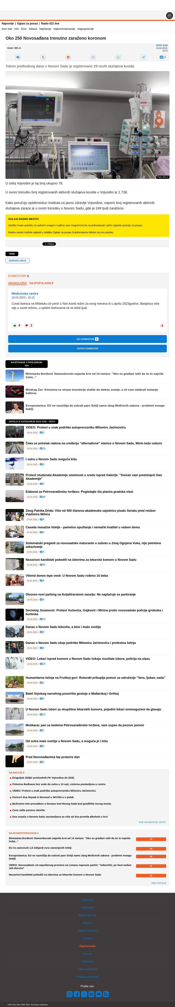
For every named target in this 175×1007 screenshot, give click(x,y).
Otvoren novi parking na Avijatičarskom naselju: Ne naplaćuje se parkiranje (81, 594)
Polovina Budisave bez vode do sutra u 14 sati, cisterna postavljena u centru (58, 784)
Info (16, 28)
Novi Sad (7, 28)
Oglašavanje (87, 946)
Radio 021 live (50, 23)
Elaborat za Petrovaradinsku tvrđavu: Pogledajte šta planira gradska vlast (79, 491)
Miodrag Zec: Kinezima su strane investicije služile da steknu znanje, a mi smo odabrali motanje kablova (92, 391)
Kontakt (87, 953)
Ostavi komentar (87, 348)
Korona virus (17, 260)
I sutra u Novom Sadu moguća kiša (51, 459)
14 (42, 619)
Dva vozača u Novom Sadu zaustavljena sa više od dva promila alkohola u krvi (60, 816)
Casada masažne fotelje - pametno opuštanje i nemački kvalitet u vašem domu (83, 527)
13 (42, 714)
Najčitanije (45, 28)
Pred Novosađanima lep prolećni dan (53, 757)
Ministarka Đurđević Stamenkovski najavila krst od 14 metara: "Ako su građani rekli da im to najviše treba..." (94, 375)
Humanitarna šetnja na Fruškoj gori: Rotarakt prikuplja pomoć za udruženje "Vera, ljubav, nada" (95, 677)
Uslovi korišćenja (87, 969)
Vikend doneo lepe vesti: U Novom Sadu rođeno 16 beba (67, 575)
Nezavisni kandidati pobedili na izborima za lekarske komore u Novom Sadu (81, 559)
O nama (87, 938)
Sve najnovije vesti (152, 822)
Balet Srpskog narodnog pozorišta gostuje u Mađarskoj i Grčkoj (72, 693)
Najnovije (8, 23)
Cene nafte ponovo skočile (28, 810)
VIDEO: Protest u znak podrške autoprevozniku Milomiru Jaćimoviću (76, 427)
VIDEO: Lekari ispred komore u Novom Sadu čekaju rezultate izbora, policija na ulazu (88, 658)
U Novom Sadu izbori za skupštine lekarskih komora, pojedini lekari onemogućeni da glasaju (93, 709)
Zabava (33, 28)
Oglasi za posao (27, 23)
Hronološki (17, 283)
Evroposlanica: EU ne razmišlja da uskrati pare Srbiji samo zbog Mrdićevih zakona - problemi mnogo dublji (95, 407)
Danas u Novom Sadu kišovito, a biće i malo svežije (63, 627)
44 (42, 497)
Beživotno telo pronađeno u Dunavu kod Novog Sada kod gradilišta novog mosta (61, 803)
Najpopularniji (41, 283)
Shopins (87, 923)
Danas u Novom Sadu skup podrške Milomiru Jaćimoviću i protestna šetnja (81, 643)
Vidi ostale (158, 883)
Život (23, 28)
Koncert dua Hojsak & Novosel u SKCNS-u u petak (43, 797)
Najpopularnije (85, 28)
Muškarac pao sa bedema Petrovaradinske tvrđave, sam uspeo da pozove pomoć (85, 725)
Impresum (87, 961)
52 (42, 565)
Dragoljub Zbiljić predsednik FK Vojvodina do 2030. (43, 777)
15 (42, 448)
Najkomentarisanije (64, 28)
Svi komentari (87, 339)
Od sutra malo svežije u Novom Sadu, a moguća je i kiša (67, 741)
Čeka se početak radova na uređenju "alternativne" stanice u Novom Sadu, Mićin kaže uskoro (94, 443)
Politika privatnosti (88, 976)
